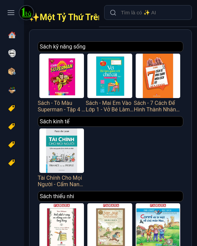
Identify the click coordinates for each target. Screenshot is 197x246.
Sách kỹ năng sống (63, 46)
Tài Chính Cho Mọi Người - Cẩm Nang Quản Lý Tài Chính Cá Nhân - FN (62, 157)
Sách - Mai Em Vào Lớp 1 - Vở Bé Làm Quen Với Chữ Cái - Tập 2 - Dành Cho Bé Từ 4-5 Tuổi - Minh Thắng (110, 82)
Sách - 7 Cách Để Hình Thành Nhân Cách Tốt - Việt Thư (158, 82)
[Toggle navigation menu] (11, 12)
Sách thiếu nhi (57, 196)
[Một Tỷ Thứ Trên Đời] (26, 13)
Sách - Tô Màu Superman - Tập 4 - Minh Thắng (62, 82)
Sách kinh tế (55, 121)
